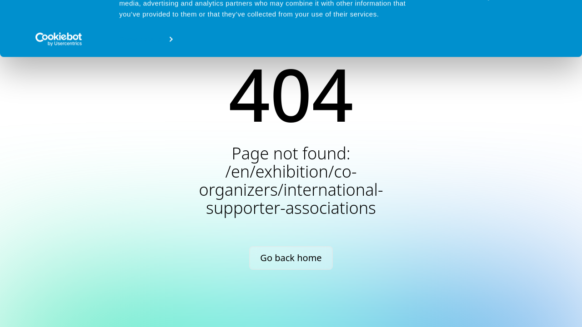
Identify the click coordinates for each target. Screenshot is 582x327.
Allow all (483, 22)
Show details (140, 90)
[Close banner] (568, 14)
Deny (483, 48)
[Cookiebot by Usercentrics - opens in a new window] (59, 91)
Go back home (290, 258)
